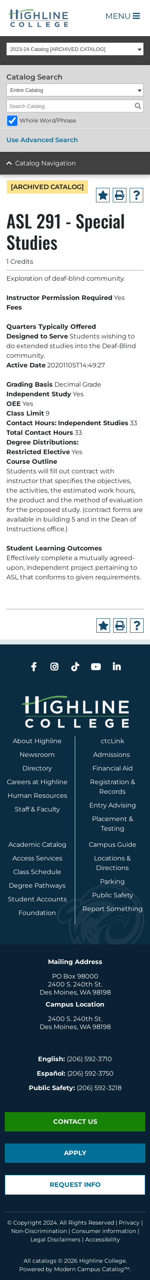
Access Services (37, 858)
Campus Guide (112, 844)
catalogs (44, 1260)
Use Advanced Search (42, 140)
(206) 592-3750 (90, 1073)
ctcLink (112, 741)
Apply (75, 1153)
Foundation (37, 913)
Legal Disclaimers (55, 1239)
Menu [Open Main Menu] (122, 16)
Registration (109, 782)
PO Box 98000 (75, 976)
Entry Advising (112, 805)
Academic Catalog (37, 844)
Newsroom (37, 754)
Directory (37, 768)
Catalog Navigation (45, 163)
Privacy (129, 1222)
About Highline (37, 741)
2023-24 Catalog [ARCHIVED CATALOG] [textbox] (58, 49)
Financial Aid (112, 768)
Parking (112, 881)
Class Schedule (37, 872)
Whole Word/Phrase (48, 120)
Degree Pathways (37, 885)
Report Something (112, 909)
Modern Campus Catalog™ (92, 1269)
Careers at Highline (37, 782)
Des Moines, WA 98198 (75, 992)
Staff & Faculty (37, 809)
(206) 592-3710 (89, 1059)
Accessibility (102, 1239)
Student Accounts (37, 899)
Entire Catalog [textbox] (26, 90)
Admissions (112, 754)
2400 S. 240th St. (75, 984)
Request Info (75, 1184)
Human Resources (37, 795)
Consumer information (104, 1231)
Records (112, 791)
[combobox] (75, 49)
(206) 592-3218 (99, 1088)
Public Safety (112, 895)
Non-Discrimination (39, 1231)
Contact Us (75, 1121)
